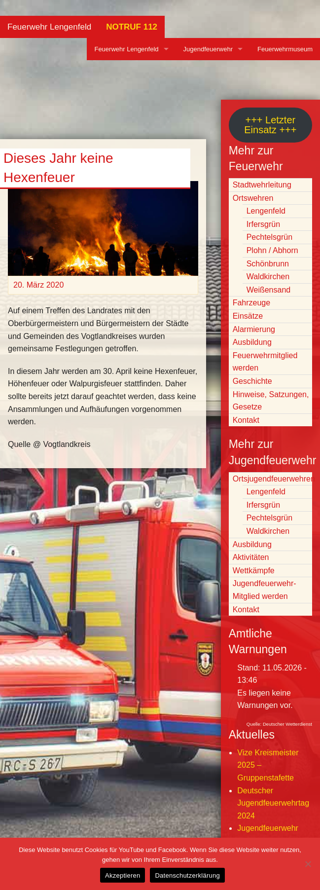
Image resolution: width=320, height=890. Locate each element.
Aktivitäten (251, 557)
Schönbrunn (268, 264)
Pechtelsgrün (269, 237)
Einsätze (248, 316)
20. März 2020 (38, 285)
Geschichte (252, 381)
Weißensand (269, 290)
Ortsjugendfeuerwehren (274, 479)
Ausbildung (252, 342)
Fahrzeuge (252, 302)
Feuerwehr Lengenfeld (49, 27)
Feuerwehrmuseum (285, 49)
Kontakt (246, 420)
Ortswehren (253, 198)
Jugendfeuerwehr (208, 49)
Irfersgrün (263, 224)
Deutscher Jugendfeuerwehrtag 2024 (273, 803)
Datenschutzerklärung (187, 875)
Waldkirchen (268, 276)
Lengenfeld (266, 211)
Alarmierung (254, 329)
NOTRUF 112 (131, 27)
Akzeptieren (122, 875)
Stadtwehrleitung (262, 185)
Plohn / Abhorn (272, 250)
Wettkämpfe (254, 570)
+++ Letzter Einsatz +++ (270, 124)
